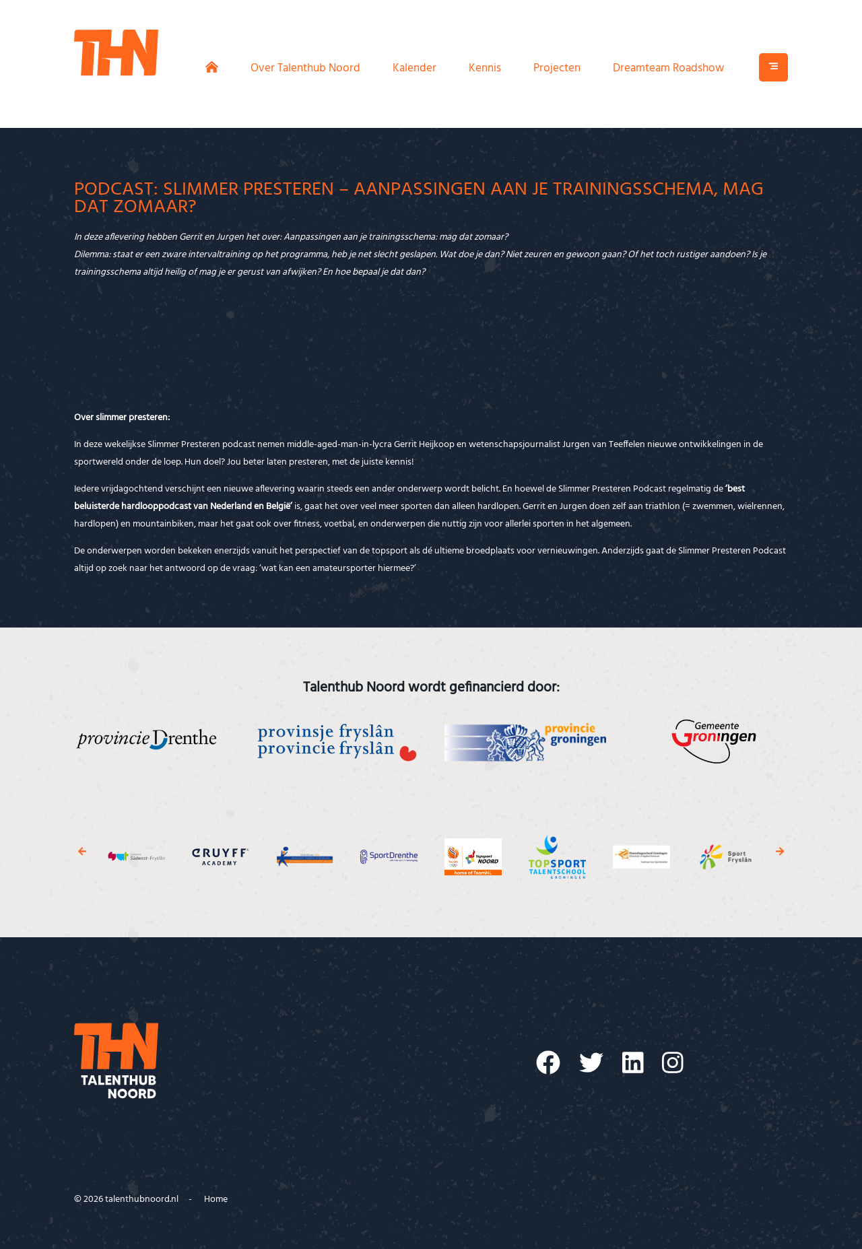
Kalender (414, 68)
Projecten (557, 68)
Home (216, 1199)
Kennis (485, 68)
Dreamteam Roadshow (668, 68)
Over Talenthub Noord (305, 68)
